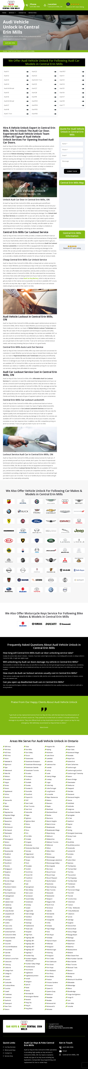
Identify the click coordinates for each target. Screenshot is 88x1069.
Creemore (8, 997)
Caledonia (8, 905)
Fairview (28, 851)
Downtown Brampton (33, 761)
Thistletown (71, 884)
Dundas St (29, 788)
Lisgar (49, 782)
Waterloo (70, 947)
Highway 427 (30, 950)
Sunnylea (70, 854)
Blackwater (8, 833)
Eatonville (29, 812)
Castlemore (8, 929)
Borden (7, 848)
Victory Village (72, 932)
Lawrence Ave (51, 764)
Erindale (28, 839)
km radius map (72, 206)
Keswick (28, 999)
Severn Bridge (72, 779)
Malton (49, 800)
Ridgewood (71, 747)
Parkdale (49, 938)
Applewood (8, 791)
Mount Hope (51, 875)
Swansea (70, 863)
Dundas (28, 785)
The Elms (70, 872)
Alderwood (8, 770)
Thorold (70, 896)
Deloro (7, 1009)
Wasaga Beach (72, 935)
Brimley (7, 875)
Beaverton (8, 821)
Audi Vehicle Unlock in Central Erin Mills (21, 51)
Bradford (8, 854)
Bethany (7, 824)
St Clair (69, 818)
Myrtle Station (51, 881)
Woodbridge (71, 991)
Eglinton (28, 818)
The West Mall (72, 881)
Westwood (70, 973)
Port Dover (50, 965)
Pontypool (50, 956)
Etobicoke (29, 845)
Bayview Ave (9, 812)
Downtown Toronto (32, 770)
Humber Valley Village (33, 964)
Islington (28, 982)
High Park (29, 935)
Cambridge (8, 908)
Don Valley (29, 752)
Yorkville (70, 1006)
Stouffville (70, 842)
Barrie (7, 809)
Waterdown (71, 941)
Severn (69, 776)
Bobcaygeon (9, 839)
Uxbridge (70, 920)
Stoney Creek (71, 836)
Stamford (70, 821)
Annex (7, 785)
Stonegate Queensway (74, 833)
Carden (7, 923)
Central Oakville (10, 938)
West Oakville (71, 962)
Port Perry (50, 973)
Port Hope (50, 968)
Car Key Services (10, 1047)
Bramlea (7, 857)
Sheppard (70, 788)
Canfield (7, 917)
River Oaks (70, 749)
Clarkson (8, 956)
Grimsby (28, 905)
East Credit (29, 803)
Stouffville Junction (73, 845)
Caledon (7, 899)
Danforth (8, 1000)
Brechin (7, 866)
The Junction (71, 875)
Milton (49, 848)
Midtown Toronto (52, 842)
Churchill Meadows (11, 947)
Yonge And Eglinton (73, 994)
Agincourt (8, 764)
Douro (28, 755)
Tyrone (69, 917)
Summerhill (71, 851)
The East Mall (71, 869)
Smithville (70, 806)
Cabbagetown (9, 896)
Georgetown (30, 887)
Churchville (8, 950)
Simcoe (69, 800)
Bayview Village (10, 815)
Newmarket (50, 896)
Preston (49, 979)
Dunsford (29, 794)
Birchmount (9, 827)
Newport (49, 899)
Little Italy (50, 785)
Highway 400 (30, 938)
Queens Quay (51, 991)
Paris (48, 932)
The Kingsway (72, 878)
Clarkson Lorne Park (11, 959)
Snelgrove (70, 809)
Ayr (6, 803)
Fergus (28, 860)
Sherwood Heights (73, 797)
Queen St (50, 988)
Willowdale (70, 982)
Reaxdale (49, 997)
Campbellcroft (9, 914)
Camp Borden (9, 911)
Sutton (69, 857)
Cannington (9, 920)
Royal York (70, 758)
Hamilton (29, 917)
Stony (69, 839)
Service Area (32, 13)
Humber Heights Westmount (31, 960)
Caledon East (9, 902)
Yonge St (70, 997)
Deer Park (8, 1006)
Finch (27, 863)
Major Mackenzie (52, 797)
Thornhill (70, 893)
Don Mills (29, 749)
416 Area (8, 749)
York (68, 1000)
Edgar (27, 815)
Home (4, 13)
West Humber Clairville (74, 959)
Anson (7, 788)
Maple (49, 806)
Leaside (49, 767)
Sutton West (71, 860)
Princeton (50, 985)
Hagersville (29, 911)
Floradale (29, 866)
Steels (69, 827)
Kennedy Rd (29, 994)
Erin (27, 833)
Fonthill (28, 869)
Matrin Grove (51, 824)
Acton (7, 758)
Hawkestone (30, 926)
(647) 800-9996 (10, 43)
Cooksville (8, 982)
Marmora (50, 818)
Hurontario (29, 970)
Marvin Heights (52, 821)
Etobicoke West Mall (32, 848)
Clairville (7, 953)
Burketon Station (10, 887)
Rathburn (50, 994)
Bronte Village (9, 881)
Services (11, 13)
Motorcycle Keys (10, 1050)
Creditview (8, 994)
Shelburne (70, 785)
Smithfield (70, 803)
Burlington (8, 890)
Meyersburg (51, 833)
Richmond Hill (51, 1003)
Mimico (49, 854)
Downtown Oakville (32, 767)
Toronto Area (71, 899)
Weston (69, 970)
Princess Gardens (52, 982)
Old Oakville (50, 914)
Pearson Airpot (52, 941)
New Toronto (51, 890)
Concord (7, 979)
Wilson (69, 988)
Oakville (49, 911)
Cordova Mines (10, 985)
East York (29, 809)
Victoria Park (71, 926)
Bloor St (7, 836)
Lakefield (49, 758)
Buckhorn (8, 884)
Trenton (70, 905)
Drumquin (29, 776)
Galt (27, 884)
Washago (70, 938)
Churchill (8, 944)
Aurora (7, 797)
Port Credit (50, 959)
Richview (49, 1009)
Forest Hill (29, 875)
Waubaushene (72, 950)
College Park (9, 970)
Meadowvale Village (53, 830)
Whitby (69, 976)
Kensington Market (32, 996)
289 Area (8, 747)
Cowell (7, 991)
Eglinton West (30, 821)
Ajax (6, 767)
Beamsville (8, 818)
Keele (27, 988)
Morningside (51, 866)
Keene (28, 991)
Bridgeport (8, 869)
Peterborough (51, 950)
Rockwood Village (73, 752)
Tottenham (71, 902)
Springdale (70, 815)
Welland (70, 953)
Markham (50, 809)
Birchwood (8, 830)
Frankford (29, 878)
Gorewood (29, 896)
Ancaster (8, 779)
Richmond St (51, 1006)
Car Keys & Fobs (11, 8)
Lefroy (49, 770)
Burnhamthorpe (10, 893)
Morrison (50, 869)
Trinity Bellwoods (73, 911)
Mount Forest (51, 872)
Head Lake (29, 929)
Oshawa (49, 926)
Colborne (8, 968)
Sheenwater (71, 782)
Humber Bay (30, 956)
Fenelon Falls (30, 857)
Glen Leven (29, 893)
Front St (28, 881)
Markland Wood (52, 812)
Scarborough (71, 767)
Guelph (28, 908)
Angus (7, 782)
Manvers (49, 803)
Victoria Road (71, 929)
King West (29, 1008)
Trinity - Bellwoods (73, 908)
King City (28, 1002)
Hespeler (29, 932)
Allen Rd (7, 773)
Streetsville (71, 848)
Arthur (7, 794)
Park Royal (50, 935)
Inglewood (29, 973)
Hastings (28, 923)
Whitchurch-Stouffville (74, 979)
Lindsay (49, 779)
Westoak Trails (72, 968)
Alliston (7, 776)
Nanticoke (50, 884)
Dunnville (29, 791)
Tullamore (70, 914)
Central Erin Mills (10, 935)
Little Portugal (51, 788)
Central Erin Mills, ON (71, 1055)
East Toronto (30, 806)
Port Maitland (51, 970)
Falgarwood (29, 854)
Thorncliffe (71, 887)
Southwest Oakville (73, 812)
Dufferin (28, 779)
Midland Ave (50, 839)
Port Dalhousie (51, 962)
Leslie (48, 773)
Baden (7, 806)
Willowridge (71, 985)
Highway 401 (30, 941)
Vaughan (70, 923)
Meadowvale (51, 827)
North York (50, 905)
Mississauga (51, 857)
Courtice (7, 988)
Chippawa (8, 941)
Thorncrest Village (73, 890)
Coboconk (8, 962)
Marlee (49, 815)
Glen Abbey (29, 890)
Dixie (27, 747)
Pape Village (51, 929)
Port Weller (50, 976)
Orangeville (50, 920)
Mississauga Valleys (53, 863)
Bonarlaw (8, 845)
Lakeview (50, 761)
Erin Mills (29, 836)
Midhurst (50, 836)
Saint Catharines (72, 764)
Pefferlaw (50, 944)
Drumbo (28, 773)
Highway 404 (30, 944)
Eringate (28, 842)
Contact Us (22, 13)
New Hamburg (51, 887)
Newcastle (50, 893)
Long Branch (51, 791)
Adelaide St (8, 761)
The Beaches (71, 866)
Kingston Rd (50, 747)
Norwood (50, 908)
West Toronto (72, 965)
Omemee (49, 917)
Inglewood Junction (32, 976)
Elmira (28, 824)
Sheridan (70, 791)
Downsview (29, 758)
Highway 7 (29, 953)
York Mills (70, 1003)
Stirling (69, 830)
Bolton (7, 842)
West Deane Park (73, 956)
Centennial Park (10, 932)
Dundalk (28, 782)
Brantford (8, 863)
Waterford (70, 944)
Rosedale (70, 755)
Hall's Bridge (30, 914)
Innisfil (28, 979)
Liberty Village (51, 776)
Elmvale (28, 827)
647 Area (8, 752)
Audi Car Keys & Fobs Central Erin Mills (61, 1028)
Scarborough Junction (74, 770)
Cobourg (8, 965)
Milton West (50, 851)
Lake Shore (50, 755)
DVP (27, 800)
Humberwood (30, 967)
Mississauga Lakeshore (54, 860)
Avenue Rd (8, 800)
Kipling (49, 749)
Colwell (7, 976)
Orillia (48, 923)
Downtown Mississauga (33, 764)
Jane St (28, 985)
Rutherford (71, 761)
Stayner (69, 824)
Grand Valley (30, 899)
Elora (27, 830)
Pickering (50, 953)
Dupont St (29, 797)
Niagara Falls (51, 902)
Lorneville (50, 794)
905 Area (8, 755)
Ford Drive (29, 872)
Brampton (8, 860)
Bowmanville (9, 851)
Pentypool (50, 947)
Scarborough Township (75, 773)
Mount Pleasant (52, 878)
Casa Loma (8, 926)
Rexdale (49, 1000)
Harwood (29, 920)
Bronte (7, 878)
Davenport (8, 1003)
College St (8, 973)
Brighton (8, 872)
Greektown (29, 902)
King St (28, 1005)
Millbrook (50, 845)
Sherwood (70, 794)
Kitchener (50, 752)
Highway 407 (30, 947)
